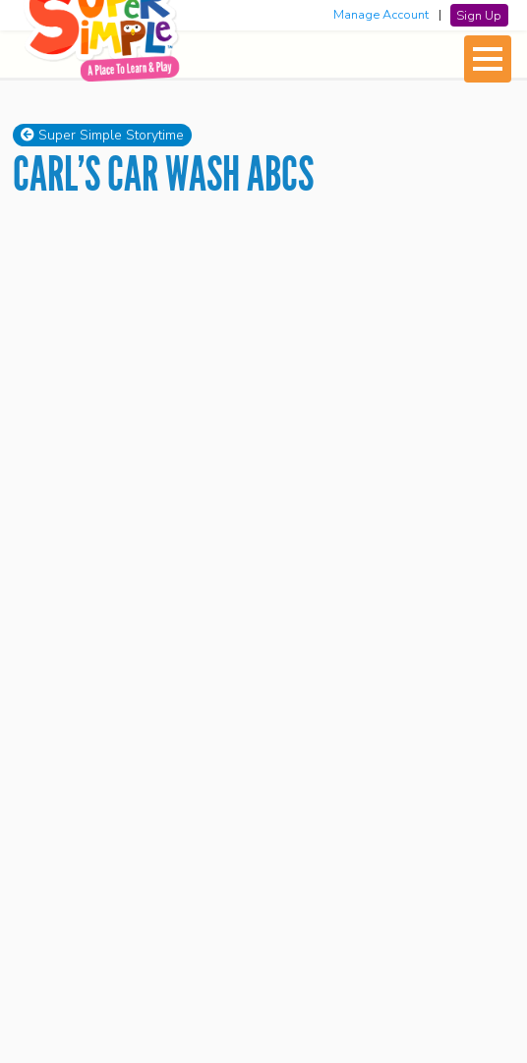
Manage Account (381, 15)
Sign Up (478, 15)
